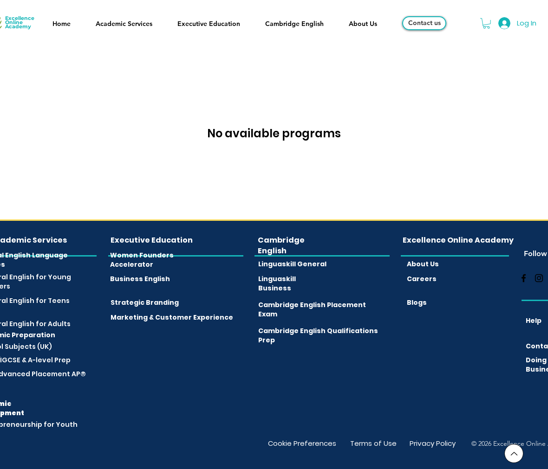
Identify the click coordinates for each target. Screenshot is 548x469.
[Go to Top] (513, 453)
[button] (124, 23)
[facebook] (523, 278)
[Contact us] (424, 23)
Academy (18, 26)
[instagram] (539, 278)
